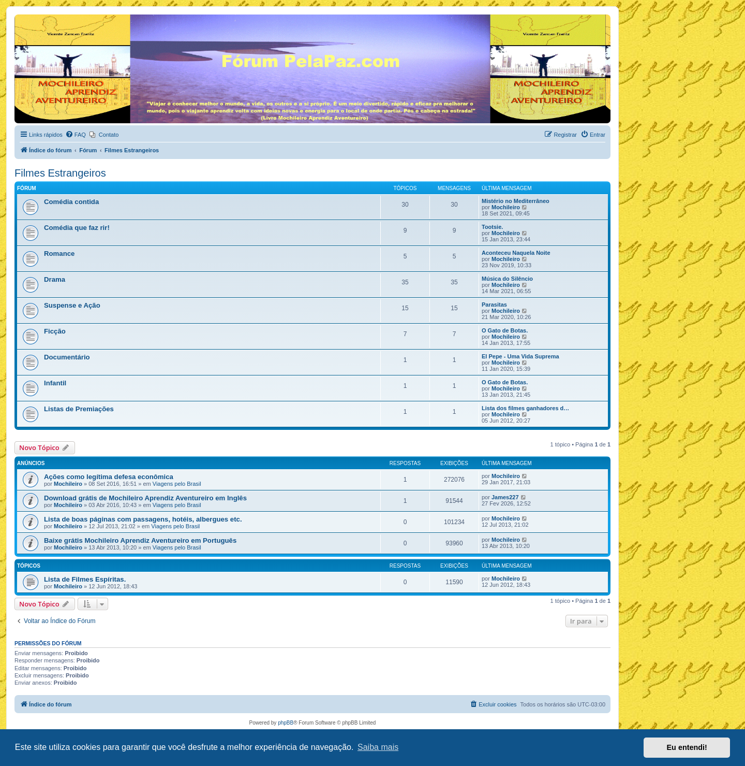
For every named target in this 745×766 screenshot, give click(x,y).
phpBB (285, 723)
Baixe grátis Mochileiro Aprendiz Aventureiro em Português (140, 540)
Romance (59, 253)
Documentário (67, 357)
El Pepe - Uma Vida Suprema (520, 356)
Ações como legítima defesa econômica (108, 477)
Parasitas (494, 304)
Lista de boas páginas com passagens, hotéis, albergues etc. (143, 519)
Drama (54, 279)
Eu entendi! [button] (687, 747)
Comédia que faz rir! (77, 228)
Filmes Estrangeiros (60, 173)
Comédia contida (71, 202)
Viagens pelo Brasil (177, 484)
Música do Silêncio (507, 279)
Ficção (55, 331)
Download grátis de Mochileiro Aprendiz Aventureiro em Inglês (145, 498)
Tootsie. (492, 227)
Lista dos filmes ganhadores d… (525, 408)
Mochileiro (505, 207)
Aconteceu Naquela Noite (516, 253)
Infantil (55, 383)
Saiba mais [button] (377, 747)
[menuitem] (75, 134)
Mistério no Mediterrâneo (515, 201)
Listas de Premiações (79, 409)
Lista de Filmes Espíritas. (85, 579)
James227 (505, 497)
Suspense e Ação (72, 305)
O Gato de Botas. (505, 330)
